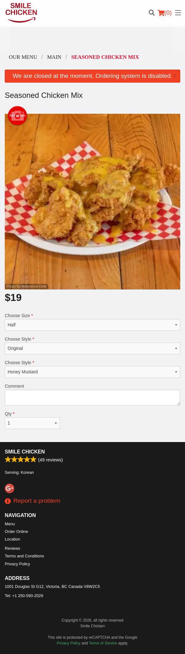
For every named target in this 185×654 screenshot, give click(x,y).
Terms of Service (103, 643)
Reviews (12, 548)
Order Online (16, 531)
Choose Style (92, 345)
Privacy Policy (17, 564)
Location (12, 539)
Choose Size (92, 322)
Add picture (18, 115)
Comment (92, 394)
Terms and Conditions (24, 556)
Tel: (24, 595)
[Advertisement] (92, 40)
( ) (165, 12)
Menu (10, 523)
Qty (32, 420)
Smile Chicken (25, 451)
